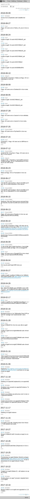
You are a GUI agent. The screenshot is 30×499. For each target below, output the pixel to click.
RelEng (14, 1)
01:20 (2, 421)
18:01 (2, 342)
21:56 (2, 188)
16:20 (2, 251)
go (13, 6)
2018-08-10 (5, 73)
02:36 (2, 385)
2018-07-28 (5, 110)
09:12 (2, 300)
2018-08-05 (5, 95)
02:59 (2, 286)
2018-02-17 (5, 297)
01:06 (2, 87)
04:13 (2, 113)
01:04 (2, 273)
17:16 (2, 66)
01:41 (2, 410)
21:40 (2, 379)
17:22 (2, 54)
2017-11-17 (5, 407)
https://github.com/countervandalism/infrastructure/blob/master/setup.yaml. (15, 459)
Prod (8, 1)
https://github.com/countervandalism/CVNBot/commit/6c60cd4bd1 (15, 369)
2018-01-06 (5, 364)
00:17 (2, 212)
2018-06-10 (5, 221)
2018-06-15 (5, 196)
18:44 (2, 323)
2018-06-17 (5, 178)
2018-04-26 (5, 283)
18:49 (2, 244)
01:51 (2, 76)
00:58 (2, 444)
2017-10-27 (5, 429)
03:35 (2, 233)
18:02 (2, 335)
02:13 (2, 432)
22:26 (2, 455)
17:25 (2, 37)
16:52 (2, 367)
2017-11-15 (5, 418)
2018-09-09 (5, 13)
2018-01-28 (5, 320)
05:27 (2, 129)
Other (25, 1)
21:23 (2, 263)
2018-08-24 (5, 34)
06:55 (2, 199)
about (26, 497)
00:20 (2, 311)
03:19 (2, 171)
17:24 (2, 43)
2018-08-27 (5, 23)
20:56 (2, 488)
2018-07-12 (5, 148)
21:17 (2, 26)
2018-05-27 (5, 270)
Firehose (19, 1)
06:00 (2, 158)
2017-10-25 (5, 452)
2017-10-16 (5, 485)
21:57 (2, 181)
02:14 (2, 399)
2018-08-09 (5, 84)
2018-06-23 (5, 168)
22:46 (2, 103)
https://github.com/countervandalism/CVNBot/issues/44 (14, 291)
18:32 (2, 329)
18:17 (2, 16)
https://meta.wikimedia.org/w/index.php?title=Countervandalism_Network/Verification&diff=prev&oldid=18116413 (15, 228)
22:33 (2, 224)
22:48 (2, 98)
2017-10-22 (5, 466)
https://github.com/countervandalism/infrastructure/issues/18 (15, 277)
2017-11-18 (5, 376)
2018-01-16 (5, 351)
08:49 (2, 139)
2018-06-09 (5, 242)
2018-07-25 (5, 126)
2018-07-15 (5, 137)
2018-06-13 (5, 209)
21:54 (2, 354)
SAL (2, 1)
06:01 (2, 151)
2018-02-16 (5, 309)
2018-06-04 (5, 260)
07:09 (2, 469)
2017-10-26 (5, 441)
